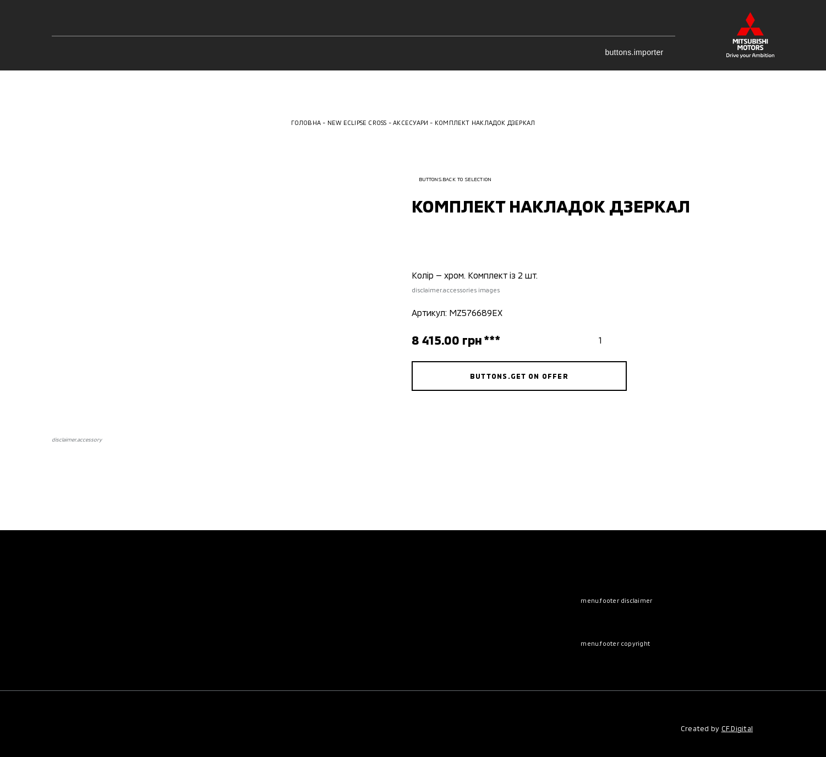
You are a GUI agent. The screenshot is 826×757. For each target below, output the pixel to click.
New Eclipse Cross (357, 122)
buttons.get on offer (519, 376)
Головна (306, 122)
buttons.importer (640, 52)
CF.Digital (737, 728)
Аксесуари (410, 122)
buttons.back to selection (451, 179)
